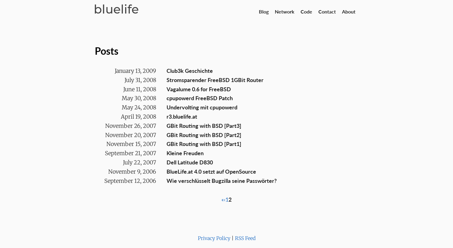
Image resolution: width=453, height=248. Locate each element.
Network (284, 11)
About (348, 11)
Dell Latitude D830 (190, 162)
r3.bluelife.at (182, 116)
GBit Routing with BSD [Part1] (204, 143)
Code (306, 11)
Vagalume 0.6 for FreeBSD (199, 89)
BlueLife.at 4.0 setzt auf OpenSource (211, 171)
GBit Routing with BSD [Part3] (204, 125)
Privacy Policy (214, 238)
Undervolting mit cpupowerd (202, 107)
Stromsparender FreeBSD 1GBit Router (215, 80)
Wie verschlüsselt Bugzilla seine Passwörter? (222, 180)
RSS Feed (245, 238)
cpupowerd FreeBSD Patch (200, 98)
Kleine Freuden (185, 153)
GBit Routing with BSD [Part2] (204, 135)
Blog (264, 11)
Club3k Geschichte (190, 70)
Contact (327, 11)
